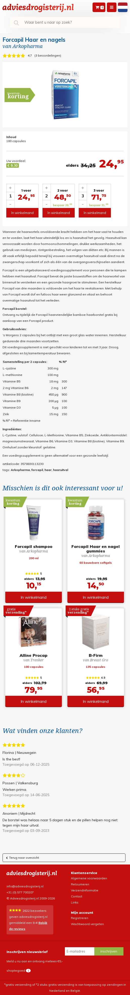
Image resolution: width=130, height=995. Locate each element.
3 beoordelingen (47, 55)
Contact (76, 896)
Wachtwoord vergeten (87, 924)
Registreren (79, 918)
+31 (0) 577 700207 (20, 892)
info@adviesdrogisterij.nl (25, 886)
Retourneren (80, 884)
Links (74, 902)
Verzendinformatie (84, 890)
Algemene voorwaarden (89, 878)
